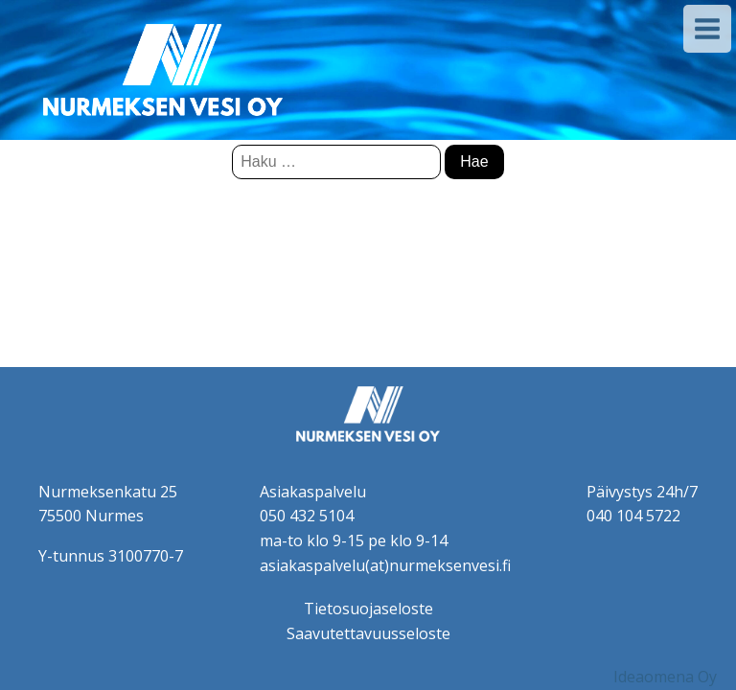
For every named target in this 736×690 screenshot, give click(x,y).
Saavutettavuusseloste (368, 633)
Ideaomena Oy (665, 676)
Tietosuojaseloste (368, 608)
